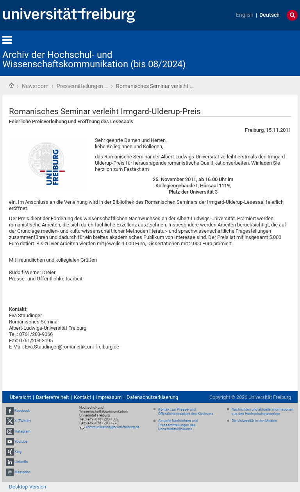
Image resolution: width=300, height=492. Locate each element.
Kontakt (82, 397)
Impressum (108, 397)
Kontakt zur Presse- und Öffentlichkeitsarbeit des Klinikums (185, 412)
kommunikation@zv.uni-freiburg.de (112, 427)
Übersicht (20, 397)
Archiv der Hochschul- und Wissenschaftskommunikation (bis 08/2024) (94, 59)
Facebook (22, 411)
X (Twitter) (22, 421)
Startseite (11, 85)
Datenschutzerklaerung (152, 397)
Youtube (20, 442)
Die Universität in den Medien (254, 421)
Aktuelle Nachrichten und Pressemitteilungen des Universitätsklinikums (178, 425)
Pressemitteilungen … (82, 86)
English (245, 15)
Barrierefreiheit (52, 397)
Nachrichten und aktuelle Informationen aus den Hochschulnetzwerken (262, 412)
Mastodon (22, 472)
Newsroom (35, 86)
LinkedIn (21, 462)
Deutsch (269, 15)
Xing (17, 452)
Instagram (22, 431)
